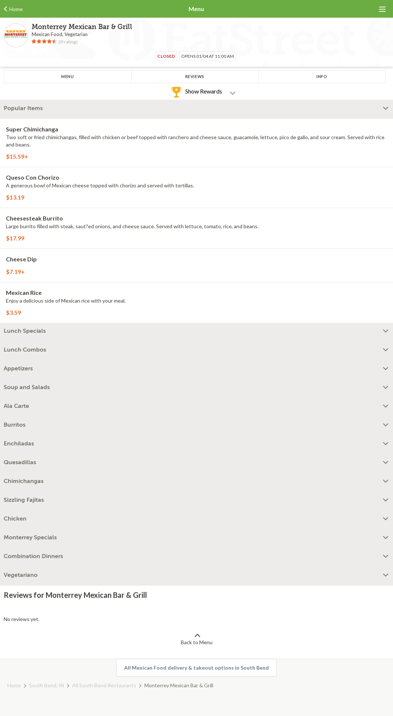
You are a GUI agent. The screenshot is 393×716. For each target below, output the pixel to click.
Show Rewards (203, 91)
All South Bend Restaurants (104, 685)
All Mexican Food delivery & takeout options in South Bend (196, 667)
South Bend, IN (46, 685)
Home (14, 685)
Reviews (194, 76)
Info (321, 76)
